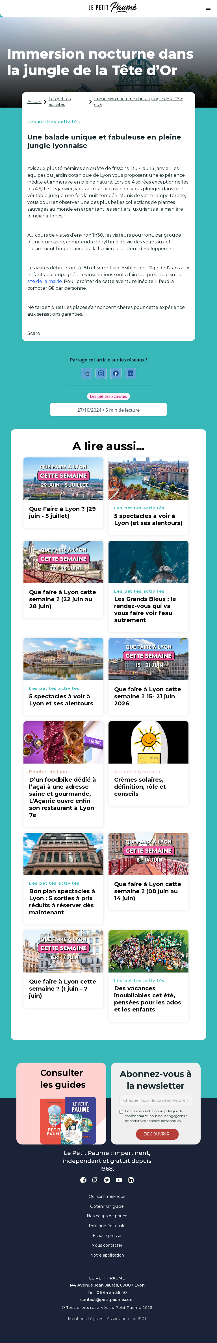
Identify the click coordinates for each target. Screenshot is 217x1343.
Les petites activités (60, 101)
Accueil (34, 101)
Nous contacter (107, 1245)
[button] (208, 8)
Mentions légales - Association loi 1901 (107, 1318)
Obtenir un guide (107, 1206)
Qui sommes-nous (107, 1196)
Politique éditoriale (107, 1225)
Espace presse (107, 1235)
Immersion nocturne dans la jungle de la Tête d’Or (138, 101)
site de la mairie (44, 281)
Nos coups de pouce (107, 1215)
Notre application (107, 1255)
